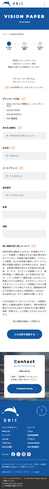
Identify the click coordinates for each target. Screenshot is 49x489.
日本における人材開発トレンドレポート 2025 (23, 105)
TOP (4, 34)
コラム (30, 431)
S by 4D (5, 439)
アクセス (30, 439)
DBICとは (6, 431)
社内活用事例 (32, 435)
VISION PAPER (17, 34)
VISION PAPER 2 (12, 114)
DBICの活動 (7, 447)
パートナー (6, 435)
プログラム (6, 443)
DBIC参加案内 (33, 447)
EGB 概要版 (9, 118)
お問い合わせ (6, 472)
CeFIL (13, 467)
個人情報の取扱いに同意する (24, 321)
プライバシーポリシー (23, 472)
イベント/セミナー (9, 427)
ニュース (30, 427)
